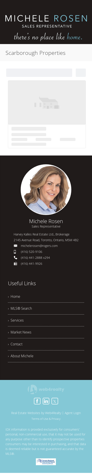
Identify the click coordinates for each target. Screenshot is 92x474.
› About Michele (20, 357)
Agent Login (73, 414)
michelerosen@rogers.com (39, 246)
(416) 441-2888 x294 (35, 258)
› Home (14, 296)
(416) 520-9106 (31, 252)
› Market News (19, 333)
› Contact (15, 345)
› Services (16, 320)
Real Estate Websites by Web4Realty (36, 414)
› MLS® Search (20, 308)
